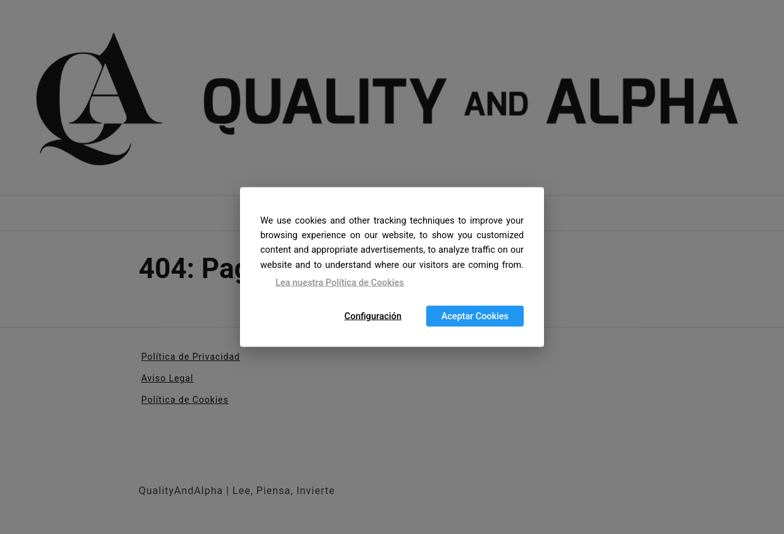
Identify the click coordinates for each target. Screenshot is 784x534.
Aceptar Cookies (475, 316)
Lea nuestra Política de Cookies (339, 282)
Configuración (373, 316)
